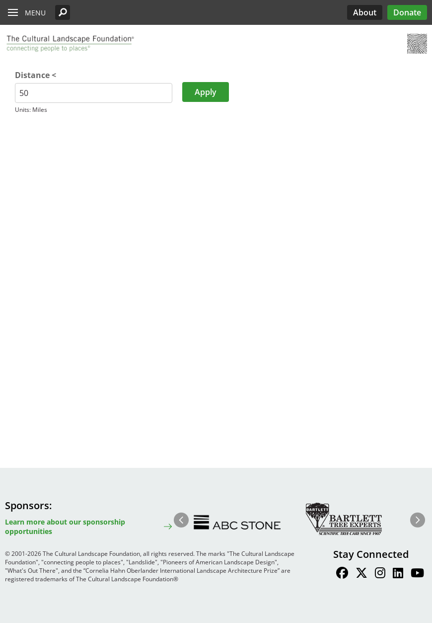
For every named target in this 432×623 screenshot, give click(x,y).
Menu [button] (35, 12)
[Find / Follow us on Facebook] (342, 574)
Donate (407, 12)
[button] (62, 12)
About (364, 12)
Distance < (35, 75)
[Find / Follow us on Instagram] (380, 574)
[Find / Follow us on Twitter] (361, 574)
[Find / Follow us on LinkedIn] (398, 574)
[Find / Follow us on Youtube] (417, 574)
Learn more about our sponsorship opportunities (65, 526)
